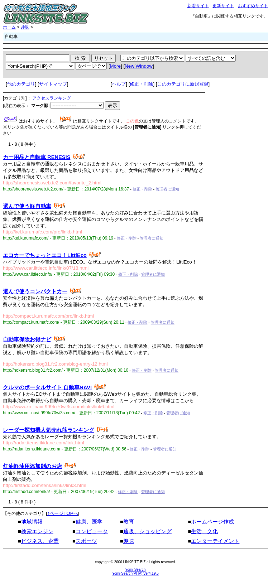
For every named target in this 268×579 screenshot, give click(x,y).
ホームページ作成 (212, 522)
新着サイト (198, 5)
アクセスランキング (51, 98)
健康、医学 (89, 522)
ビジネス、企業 (40, 541)
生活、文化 (204, 531)
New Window (139, 66)
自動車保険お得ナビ (27, 339)
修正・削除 (141, 84)
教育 (128, 522)
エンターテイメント (215, 541)
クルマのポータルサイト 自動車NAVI (47, 387)
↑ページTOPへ (62, 513)
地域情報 (32, 522)
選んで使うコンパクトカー (35, 291)
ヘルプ (119, 84)
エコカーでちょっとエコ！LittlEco (45, 255)
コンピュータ (92, 531)
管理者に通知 (167, 189)
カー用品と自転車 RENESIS (36, 157)
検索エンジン (37, 531)
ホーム (9, 27)
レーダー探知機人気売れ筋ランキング (48, 430)
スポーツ (86, 541)
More (115, 66)
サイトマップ (53, 84)
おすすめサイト (253, 5)
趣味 (25, 27)
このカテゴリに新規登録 (183, 84)
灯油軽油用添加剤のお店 (32, 466)
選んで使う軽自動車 (27, 206)
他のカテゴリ (21, 84)
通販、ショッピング (147, 531)
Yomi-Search (135, 569)
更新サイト (223, 5)
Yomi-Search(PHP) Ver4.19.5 (135, 573)
